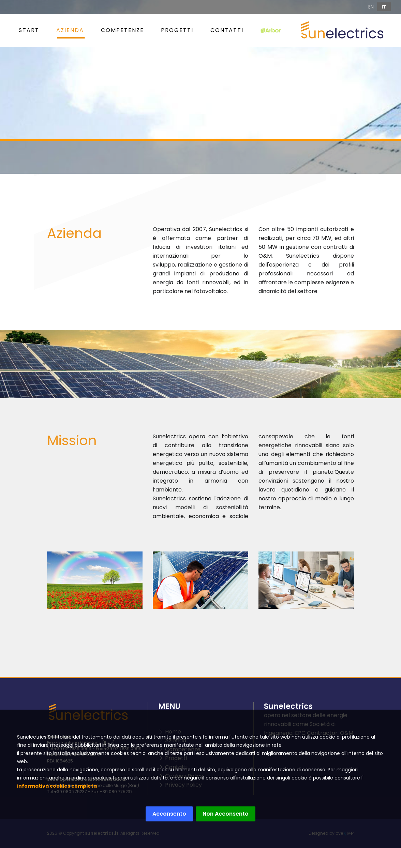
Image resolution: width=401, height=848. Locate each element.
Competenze (122, 30)
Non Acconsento (224, 814)
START (29, 30)
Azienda (70, 30)
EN (371, 6)
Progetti (177, 30)
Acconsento (167, 814)
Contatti (226, 30)
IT (384, 6)
